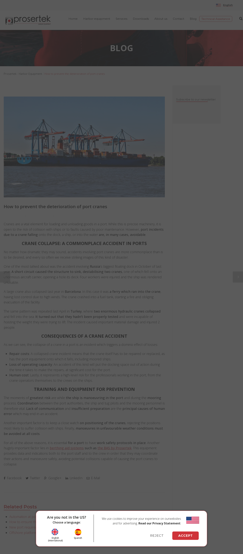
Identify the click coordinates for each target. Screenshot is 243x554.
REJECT (157, 535)
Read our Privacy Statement (159, 523)
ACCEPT (185, 535)
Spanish (78, 537)
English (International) (55, 539)
